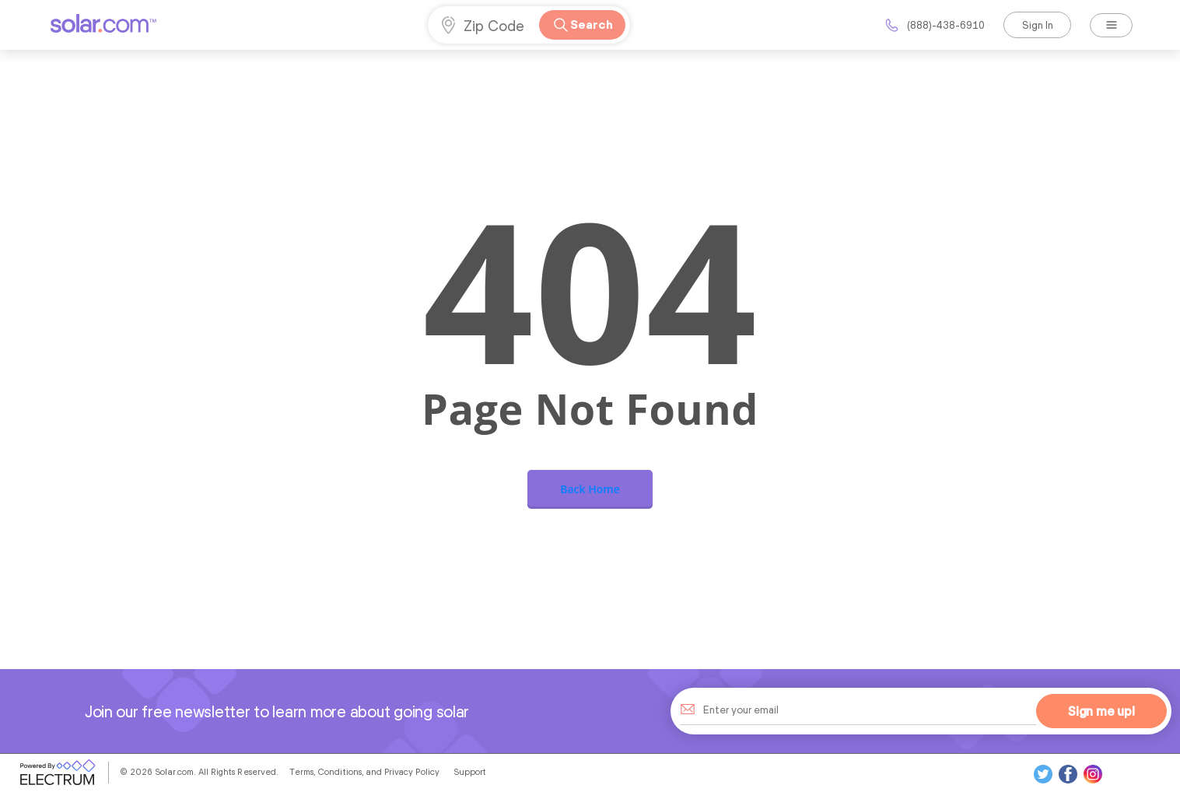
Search (581, 25)
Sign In (1037, 25)
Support (469, 771)
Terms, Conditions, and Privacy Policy (364, 771)
